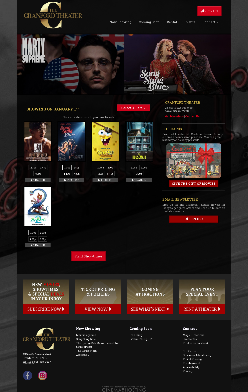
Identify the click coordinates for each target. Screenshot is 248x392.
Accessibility (191, 367)
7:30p (77, 173)
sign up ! (194, 219)
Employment (191, 363)
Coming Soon (149, 22)
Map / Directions (193, 335)
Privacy (188, 371)
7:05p (38, 173)
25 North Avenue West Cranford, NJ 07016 (37, 356)
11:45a (100, 167)
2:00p (43, 232)
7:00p (43, 239)
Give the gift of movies (194, 183)
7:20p (139, 173)
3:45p (43, 167)
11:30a (33, 232)
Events (189, 22)
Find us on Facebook (196, 343)
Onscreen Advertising (197, 355)
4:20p (100, 173)
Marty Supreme (86, 335)
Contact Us (192, 116)
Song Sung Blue (86, 339)
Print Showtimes (88, 256)
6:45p (110, 173)
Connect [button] (210, 22)
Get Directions (174, 116)
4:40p (67, 173)
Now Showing (120, 22)
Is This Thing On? (141, 339)
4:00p (144, 167)
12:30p (33, 167)
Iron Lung (136, 335)
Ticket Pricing (192, 359)
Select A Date (133, 108)
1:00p (134, 167)
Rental (172, 22)
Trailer (38, 180)
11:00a (67, 167)
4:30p (33, 239)
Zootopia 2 (82, 354)
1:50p (77, 167)
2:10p (110, 167)
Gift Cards (189, 351)
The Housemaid (86, 350)
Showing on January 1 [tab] (53, 109)
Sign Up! (209, 11)
